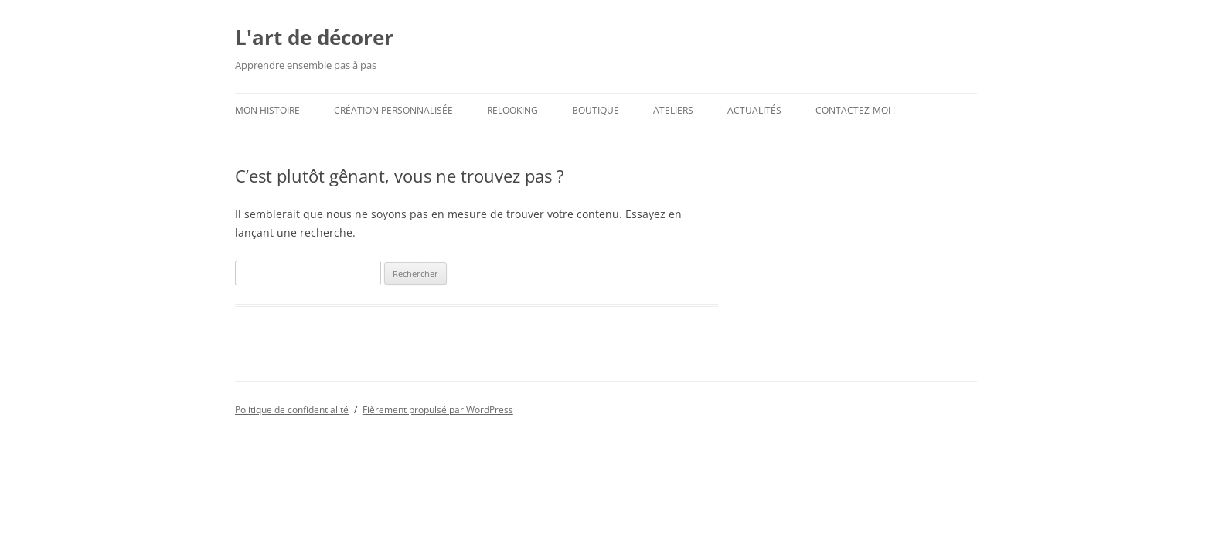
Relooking (512, 110)
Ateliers (673, 110)
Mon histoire (267, 110)
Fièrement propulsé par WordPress (438, 409)
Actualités (754, 110)
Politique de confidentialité (292, 409)
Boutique (595, 110)
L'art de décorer (314, 37)
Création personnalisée (393, 110)
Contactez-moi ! (855, 110)
